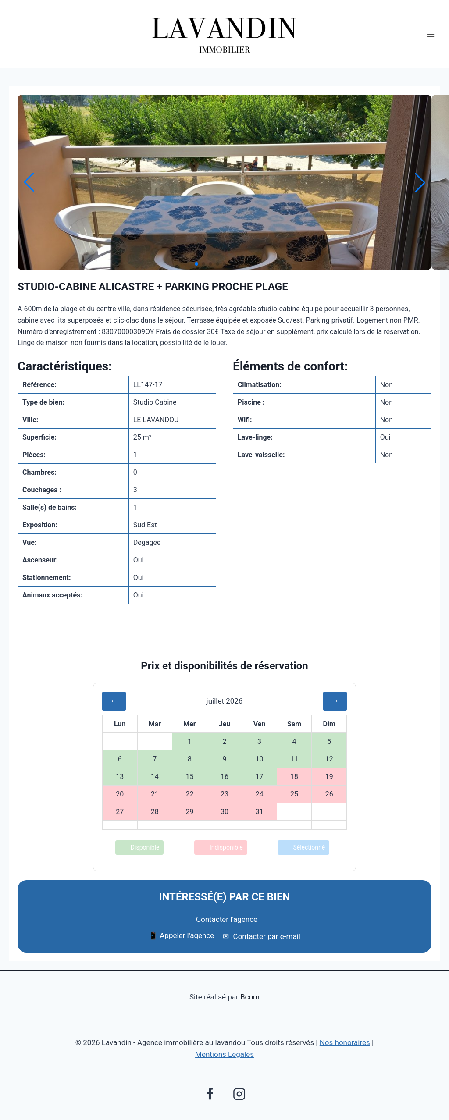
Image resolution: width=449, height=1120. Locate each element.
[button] (196, 264)
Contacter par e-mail (261, 936)
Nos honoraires (345, 1042)
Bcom (250, 996)
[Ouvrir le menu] (430, 34)
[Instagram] (239, 1094)
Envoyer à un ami (224, 639)
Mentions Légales (224, 1054)
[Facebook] (209, 1094)
